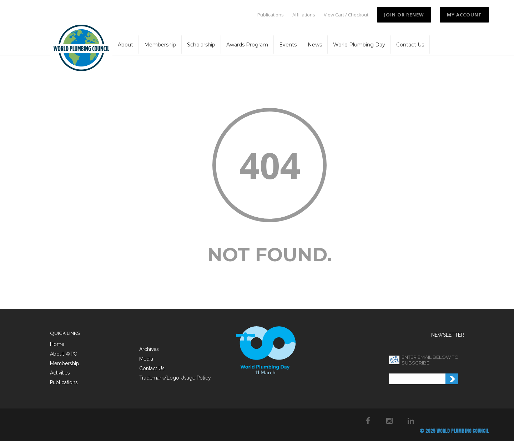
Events (288, 44)
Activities (60, 373)
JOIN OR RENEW (404, 14)
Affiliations (303, 15)
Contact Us (410, 44)
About (125, 44)
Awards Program (247, 44)
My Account (464, 14)
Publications (270, 15)
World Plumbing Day (359, 44)
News (315, 44)
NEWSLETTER (447, 335)
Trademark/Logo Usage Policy (175, 378)
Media (146, 359)
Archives (149, 349)
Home (57, 344)
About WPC (63, 354)
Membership (160, 44)
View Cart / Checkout (346, 15)
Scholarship (201, 44)
